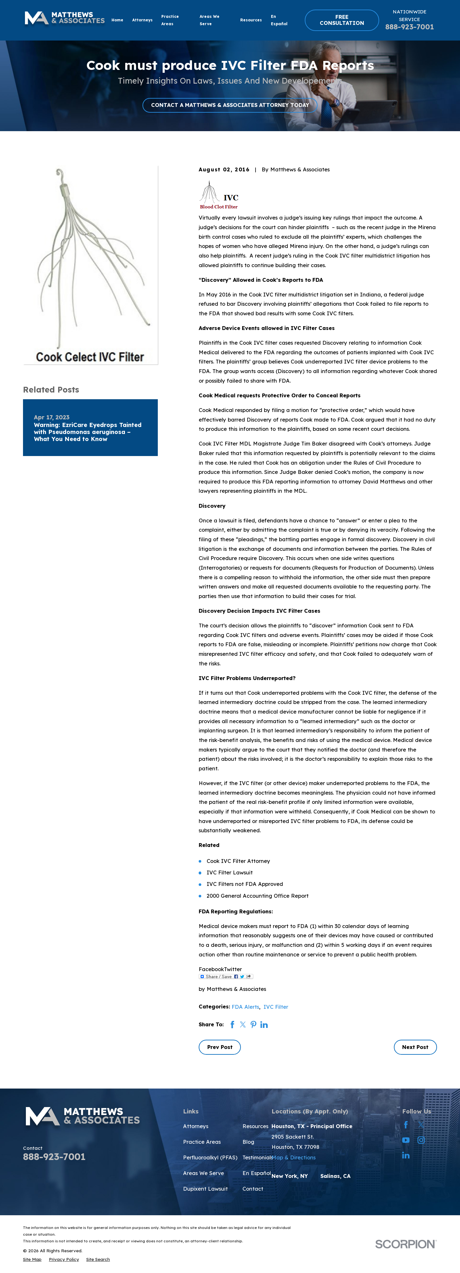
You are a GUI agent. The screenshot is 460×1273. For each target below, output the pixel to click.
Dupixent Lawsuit (205, 1189)
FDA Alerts (245, 1007)
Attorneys (195, 1126)
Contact (252, 1189)
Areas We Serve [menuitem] (209, 20)
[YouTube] (406, 1140)
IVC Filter (276, 1007)
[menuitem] (32, 1259)
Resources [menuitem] (251, 20)
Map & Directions (294, 1157)
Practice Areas (202, 1142)
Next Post (415, 1047)
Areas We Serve (203, 1173)
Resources (255, 1126)
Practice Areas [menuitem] (170, 20)
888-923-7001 (409, 26)
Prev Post (220, 1047)
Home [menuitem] (117, 20)
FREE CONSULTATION (342, 20)
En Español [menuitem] (279, 20)
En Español (256, 1173)
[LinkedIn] (406, 1155)
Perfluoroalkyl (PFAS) (210, 1157)
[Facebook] (406, 1124)
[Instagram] (421, 1140)
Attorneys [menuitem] (142, 20)
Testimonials (257, 1157)
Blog (248, 1142)
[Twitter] (421, 1124)
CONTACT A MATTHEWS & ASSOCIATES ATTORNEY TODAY (230, 105)
